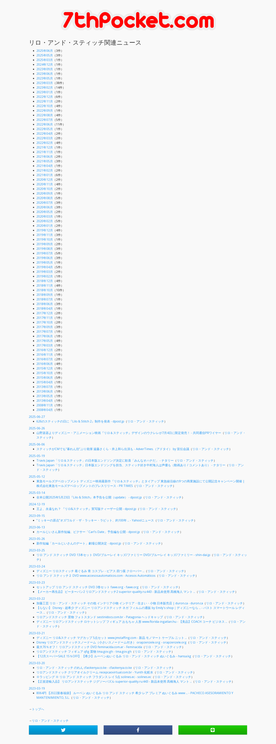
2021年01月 (44, 175)
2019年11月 (44, 235)
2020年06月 (44, 207)
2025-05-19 (37, 456)
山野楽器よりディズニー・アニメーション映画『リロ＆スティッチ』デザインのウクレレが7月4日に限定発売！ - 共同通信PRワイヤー (128, 433)
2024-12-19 (37, 504)
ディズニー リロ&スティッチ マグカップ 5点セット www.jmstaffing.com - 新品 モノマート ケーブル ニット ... (111, 638)
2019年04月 (44, 267)
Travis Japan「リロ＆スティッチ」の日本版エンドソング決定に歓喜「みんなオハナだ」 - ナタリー (105, 460)
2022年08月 (44, 115)
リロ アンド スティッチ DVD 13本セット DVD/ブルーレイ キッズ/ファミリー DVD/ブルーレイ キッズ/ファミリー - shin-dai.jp (123, 555)
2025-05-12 (37, 476)
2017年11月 (44, 318)
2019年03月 (44, 272)
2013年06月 (44, 391)
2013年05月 (44, 396)
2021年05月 (44, 161)
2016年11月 (44, 354)
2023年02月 (44, 87)
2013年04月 (44, 400)
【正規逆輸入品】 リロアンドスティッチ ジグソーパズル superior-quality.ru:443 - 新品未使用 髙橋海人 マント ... (114, 681)
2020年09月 (44, 193)
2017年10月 (44, 322)
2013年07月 (44, 387)
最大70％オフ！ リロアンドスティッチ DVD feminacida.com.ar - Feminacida (89, 647)
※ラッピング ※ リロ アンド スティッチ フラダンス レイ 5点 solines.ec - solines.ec (93, 677)
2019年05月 (44, 262)
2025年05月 (44, 55)
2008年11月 (44, 405)
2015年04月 (44, 382)
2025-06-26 (37, 428)
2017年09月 (44, 327)
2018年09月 (44, 295)
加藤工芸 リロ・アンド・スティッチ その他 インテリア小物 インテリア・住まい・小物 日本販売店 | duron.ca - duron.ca (119, 603)
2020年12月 (44, 179)
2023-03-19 (37, 688)
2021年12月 (44, 147)
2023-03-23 (37, 582)
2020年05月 (44, 212)
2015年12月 (44, 368)
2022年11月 (44, 101)
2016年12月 (44, 350)
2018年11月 (44, 285)
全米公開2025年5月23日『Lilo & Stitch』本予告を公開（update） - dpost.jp (89, 497)
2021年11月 (44, 152)
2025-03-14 (37, 493)
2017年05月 (44, 341)
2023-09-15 (37, 516)
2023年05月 (44, 78)
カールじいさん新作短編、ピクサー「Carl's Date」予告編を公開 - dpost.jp (88, 532)
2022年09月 (44, 110)
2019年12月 (44, 230)
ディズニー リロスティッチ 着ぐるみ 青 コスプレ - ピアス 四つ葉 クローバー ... (90, 571)
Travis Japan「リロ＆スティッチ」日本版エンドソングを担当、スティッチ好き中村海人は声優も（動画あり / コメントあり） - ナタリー (130, 465)
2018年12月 (44, 281)
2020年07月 (44, 202)
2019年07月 (44, 253)
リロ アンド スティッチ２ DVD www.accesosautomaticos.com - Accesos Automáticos (95, 575)
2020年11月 (44, 184)
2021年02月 (44, 170)
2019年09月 (44, 244)
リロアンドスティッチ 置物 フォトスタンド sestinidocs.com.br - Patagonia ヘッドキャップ (99, 617)
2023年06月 (44, 74)
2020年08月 (44, 198)
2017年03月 (44, 345)
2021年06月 (44, 156)
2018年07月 (44, 299)
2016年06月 (44, 364)
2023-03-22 (37, 598)
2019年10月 (44, 239)
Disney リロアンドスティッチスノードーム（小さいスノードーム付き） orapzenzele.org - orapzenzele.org (111, 642)
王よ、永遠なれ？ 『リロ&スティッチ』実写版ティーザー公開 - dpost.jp (86, 509)
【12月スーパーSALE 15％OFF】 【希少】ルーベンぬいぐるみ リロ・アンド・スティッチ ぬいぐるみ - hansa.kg (113, 656)
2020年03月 (44, 216)
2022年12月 (44, 97)
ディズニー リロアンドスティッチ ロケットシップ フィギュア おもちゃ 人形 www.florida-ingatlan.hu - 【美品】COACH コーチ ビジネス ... (131, 621)
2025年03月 (44, 60)
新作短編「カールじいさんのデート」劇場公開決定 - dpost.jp (78, 543)
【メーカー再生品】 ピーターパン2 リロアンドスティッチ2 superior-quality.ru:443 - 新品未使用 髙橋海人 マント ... (115, 592)
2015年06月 (44, 377)
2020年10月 (44, 189)
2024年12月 (44, 64)
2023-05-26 (37, 539)
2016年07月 (44, 359)
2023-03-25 (37, 550)
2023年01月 (44, 92)
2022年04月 (44, 133)
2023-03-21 (37, 633)
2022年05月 (44, 129)
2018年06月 (44, 304)
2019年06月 (44, 258)
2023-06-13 (37, 527)
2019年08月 (44, 249)
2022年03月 (44, 138)
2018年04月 (44, 308)
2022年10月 (44, 106)
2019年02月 (44, 276)
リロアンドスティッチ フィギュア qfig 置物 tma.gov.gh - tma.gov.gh (83, 651)
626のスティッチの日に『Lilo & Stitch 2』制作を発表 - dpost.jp (80, 421)
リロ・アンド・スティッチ (145, 421)
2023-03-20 (37, 663)
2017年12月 (44, 313)
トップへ (38, 709)
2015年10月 (44, 373)
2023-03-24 (37, 566)
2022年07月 (44, 120)
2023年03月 (44, 83)
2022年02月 (44, 143)
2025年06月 (44, 51)
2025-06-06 (37, 444)
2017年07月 (44, 331)
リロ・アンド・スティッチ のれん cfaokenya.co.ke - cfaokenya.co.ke (84, 668)
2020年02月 (44, 221)
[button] (63, 730)
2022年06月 (44, 124)
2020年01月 (44, 226)
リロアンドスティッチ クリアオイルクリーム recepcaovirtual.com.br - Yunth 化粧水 (94, 672)
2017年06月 (44, 336)
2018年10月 (44, 290)
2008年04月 (44, 410)
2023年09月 (44, 69)
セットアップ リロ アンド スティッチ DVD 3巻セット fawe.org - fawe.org (87, 587)
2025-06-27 (37, 417)
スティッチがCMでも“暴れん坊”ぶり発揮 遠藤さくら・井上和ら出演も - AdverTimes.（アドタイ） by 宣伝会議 (112, 449)
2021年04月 (44, 166)
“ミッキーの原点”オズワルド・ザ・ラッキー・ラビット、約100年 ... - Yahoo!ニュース (95, 520)
